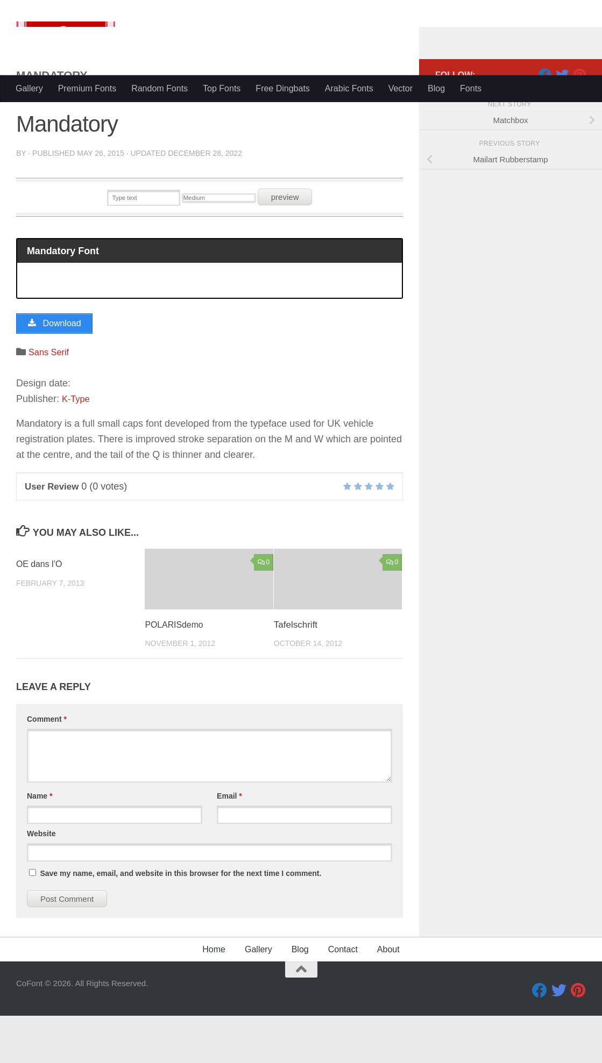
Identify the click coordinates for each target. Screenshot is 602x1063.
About (388, 996)
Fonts (470, 88)
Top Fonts (221, 88)
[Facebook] (545, 117)
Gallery (29, 88)
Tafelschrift (295, 672)
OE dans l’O (41, 612)
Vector (400, 88)
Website (41, 881)
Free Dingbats (283, 88)
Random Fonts (159, 88)
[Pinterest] (579, 117)
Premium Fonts (87, 88)
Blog (436, 88)
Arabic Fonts (349, 88)
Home (213, 996)
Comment (47, 766)
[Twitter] (562, 117)
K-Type (77, 446)
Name (39, 843)
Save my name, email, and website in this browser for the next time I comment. (180, 920)
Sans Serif (51, 399)
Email (229, 843)
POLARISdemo (176, 672)
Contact (343, 996)
